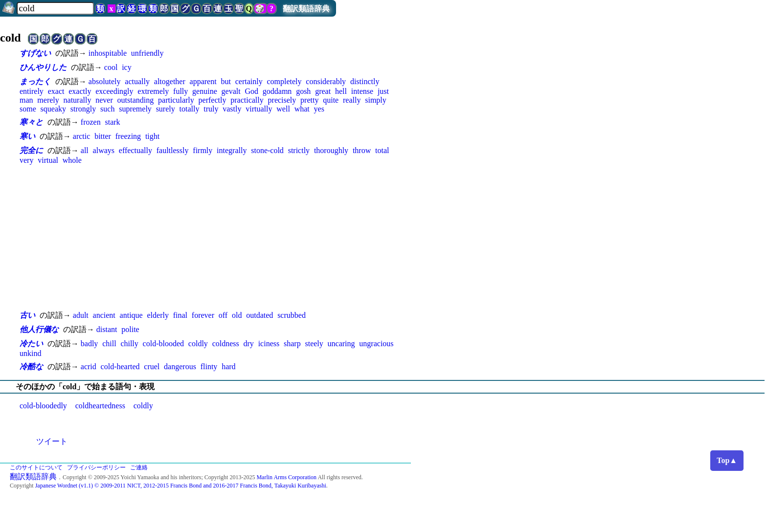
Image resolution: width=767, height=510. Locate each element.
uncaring (341, 343)
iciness (269, 343)
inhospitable (108, 53)
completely (284, 81)
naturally (77, 100)
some (28, 109)
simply (375, 100)
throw (362, 150)
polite (130, 329)
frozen (91, 122)
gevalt (231, 91)
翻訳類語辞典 (306, 8)
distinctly (365, 81)
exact (56, 91)
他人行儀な (39, 329)
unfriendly (147, 53)
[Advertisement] (215, 237)
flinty (209, 366)
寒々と (31, 122)
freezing (128, 136)
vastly (232, 109)
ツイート (52, 441)
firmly (202, 150)
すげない (35, 53)
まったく (35, 81)
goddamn (277, 91)
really (352, 100)
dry (249, 343)
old (237, 315)
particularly (176, 100)
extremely (153, 91)
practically (247, 100)
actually (137, 81)
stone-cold (267, 150)
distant (106, 329)
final (180, 315)
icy (127, 67)
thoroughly (331, 150)
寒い (27, 136)
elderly (157, 315)
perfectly (212, 100)
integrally (232, 150)
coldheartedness (100, 405)
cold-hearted (120, 366)
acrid (88, 366)
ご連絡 (139, 467)
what (302, 109)
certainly (249, 81)
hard (228, 366)
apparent (203, 81)
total (382, 150)
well (283, 109)
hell (341, 91)
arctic (81, 136)
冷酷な (31, 366)
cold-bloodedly (43, 405)
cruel (151, 366)
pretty (309, 100)
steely (314, 343)
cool (111, 67)
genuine (204, 91)
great (323, 91)
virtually (259, 109)
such (107, 109)
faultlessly (173, 150)
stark (112, 122)
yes (319, 109)
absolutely (105, 81)
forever (203, 315)
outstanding (135, 100)
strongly (83, 109)
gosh (303, 91)
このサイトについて (36, 467)
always (103, 150)
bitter (102, 136)
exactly (79, 91)
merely (48, 100)
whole (72, 160)
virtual (48, 160)
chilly (129, 343)
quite (330, 100)
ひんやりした (43, 67)
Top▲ (727, 460)
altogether (169, 81)
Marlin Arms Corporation (286, 477)
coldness (225, 343)
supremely (135, 109)
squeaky (53, 109)
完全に (31, 150)
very (26, 160)
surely (165, 109)
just (383, 91)
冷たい (31, 343)
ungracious (376, 343)
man (26, 100)
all (85, 150)
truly (210, 109)
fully (180, 91)
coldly (198, 343)
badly (89, 343)
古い (27, 315)
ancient (104, 315)
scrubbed (291, 315)
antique (131, 315)
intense (362, 91)
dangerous (180, 366)
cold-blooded (163, 343)
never (104, 100)
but (225, 81)
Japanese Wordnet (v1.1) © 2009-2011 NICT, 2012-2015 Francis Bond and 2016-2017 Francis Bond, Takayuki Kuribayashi (180, 485)
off (223, 315)
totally (190, 109)
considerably (326, 81)
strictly (299, 150)
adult (81, 315)
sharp (292, 343)
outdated (259, 315)
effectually (135, 150)
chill (109, 343)
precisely (282, 100)
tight (152, 136)
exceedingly (114, 91)
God (251, 91)
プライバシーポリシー (96, 467)
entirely (32, 91)
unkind (30, 353)
